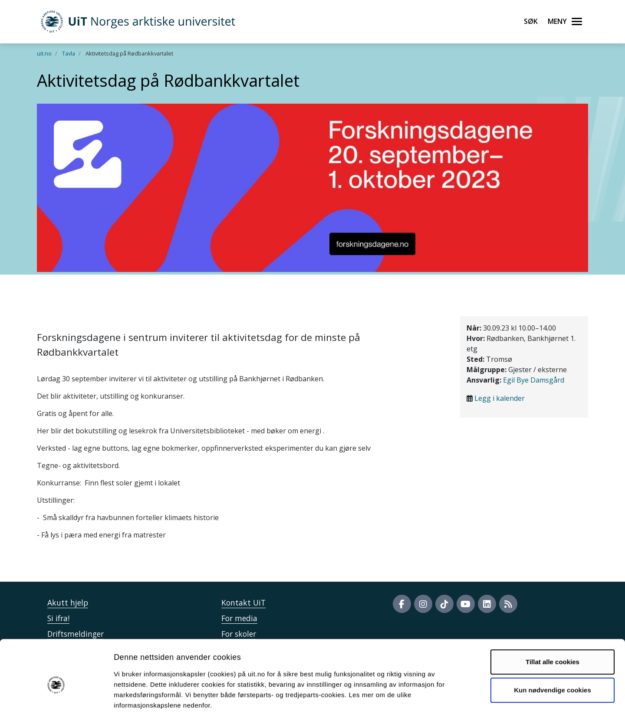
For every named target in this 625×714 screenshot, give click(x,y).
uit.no (44, 53)
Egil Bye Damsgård (533, 380)
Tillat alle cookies (552, 618)
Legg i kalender (499, 398)
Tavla (68, 53)
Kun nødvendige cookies (552, 647)
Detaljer (462, 697)
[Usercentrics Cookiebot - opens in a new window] (56, 697)
